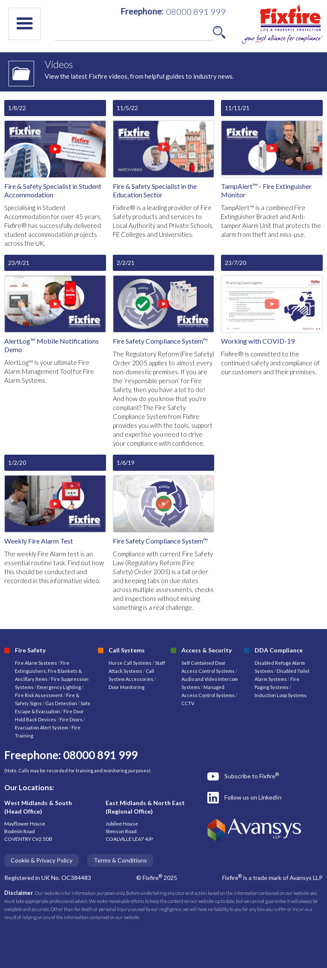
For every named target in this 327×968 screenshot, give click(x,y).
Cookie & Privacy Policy (41, 860)
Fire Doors (71, 719)
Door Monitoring (126, 687)
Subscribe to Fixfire (251, 776)
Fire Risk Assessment (39, 695)
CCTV (187, 703)
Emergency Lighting (59, 687)
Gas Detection (61, 703)
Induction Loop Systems (281, 695)
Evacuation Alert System (41, 727)
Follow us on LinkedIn (252, 797)
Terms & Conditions (120, 860)
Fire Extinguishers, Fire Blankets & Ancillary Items (48, 671)
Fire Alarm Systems (36, 663)
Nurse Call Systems (130, 663)
